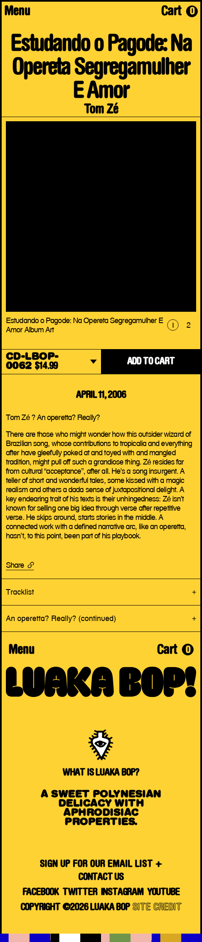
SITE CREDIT (157, 908)
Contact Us (101, 877)
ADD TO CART (151, 362)
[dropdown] (51, 362)
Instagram (122, 892)
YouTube (163, 892)
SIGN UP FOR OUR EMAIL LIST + (101, 864)
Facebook (41, 892)
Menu (17, 12)
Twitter (79, 892)
